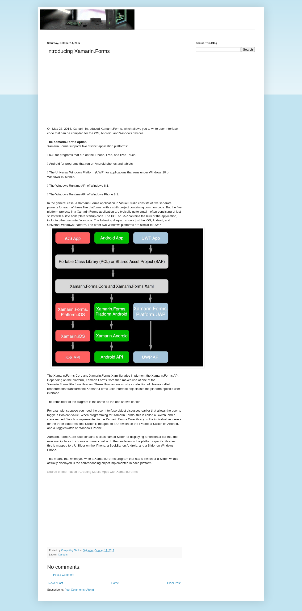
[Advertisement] (133, 31)
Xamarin (62, 554)
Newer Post (55, 583)
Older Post (173, 583)
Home (115, 583)
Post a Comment (63, 575)
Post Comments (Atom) (79, 589)
